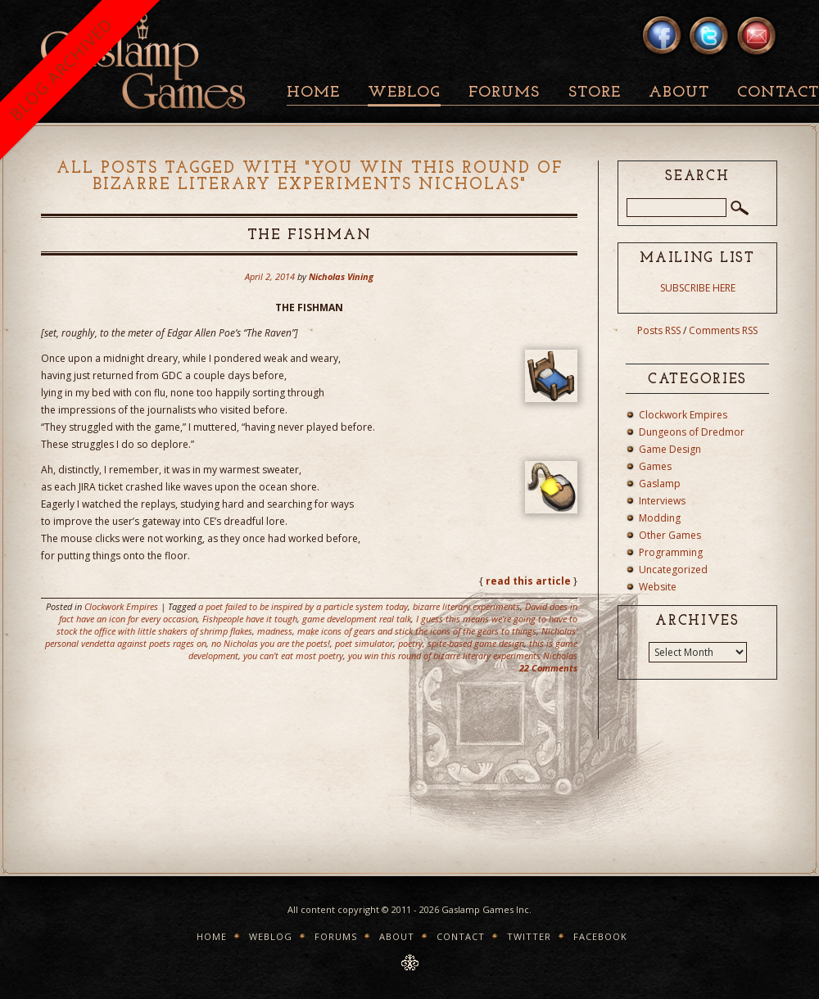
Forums (504, 93)
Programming (671, 552)
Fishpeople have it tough (249, 619)
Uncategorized (673, 569)
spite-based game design (476, 643)
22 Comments (548, 668)
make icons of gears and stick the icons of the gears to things (416, 631)
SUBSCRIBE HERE (697, 288)
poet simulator (364, 643)
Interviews (662, 501)
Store (594, 93)
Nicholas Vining (341, 276)
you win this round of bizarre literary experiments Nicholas (462, 655)
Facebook (600, 936)
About (679, 93)
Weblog (404, 93)
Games (655, 466)
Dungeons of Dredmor (691, 432)
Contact (461, 936)
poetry (410, 643)
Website (657, 587)
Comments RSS (723, 330)
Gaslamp (660, 483)
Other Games (670, 535)
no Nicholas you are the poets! (270, 643)
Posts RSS (659, 330)
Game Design (670, 449)
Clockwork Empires (121, 606)
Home (313, 93)
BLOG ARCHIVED (61, 69)
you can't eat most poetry (293, 655)
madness (274, 631)
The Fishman (309, 235)
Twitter (529, 936)
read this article (528, 581)
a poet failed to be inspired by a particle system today (303, 606)
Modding (660, 518)
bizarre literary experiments (466, 606)
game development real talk (356, 619)
